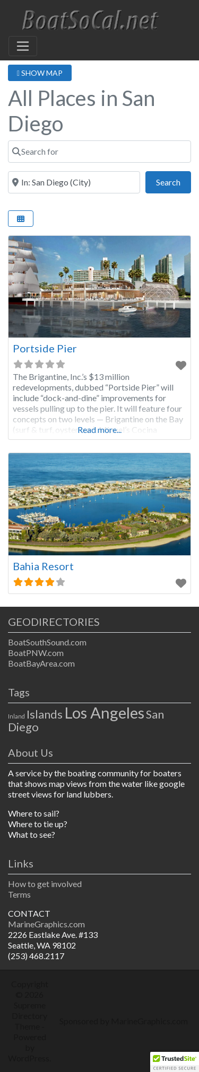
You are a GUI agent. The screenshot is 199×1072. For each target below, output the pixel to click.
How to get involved (45, 884)
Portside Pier (45, 348)
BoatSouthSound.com (47, 642)
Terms (19, 894)
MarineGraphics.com (46, 924)
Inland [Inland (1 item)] (16, 716)
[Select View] (20, 218)
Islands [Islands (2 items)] (45, 714)
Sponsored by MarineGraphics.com (123, 1021)
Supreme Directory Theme (29, 1015)
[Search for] (99, 151)
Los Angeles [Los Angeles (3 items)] (104, 712)
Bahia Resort (43, 566)
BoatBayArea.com (41, 663)
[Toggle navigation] (22, 46)
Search (173, 181)
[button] (174, 1062)
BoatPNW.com (36, 653)
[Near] (74, 182)
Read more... (99, 429)
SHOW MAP (40, 72)
